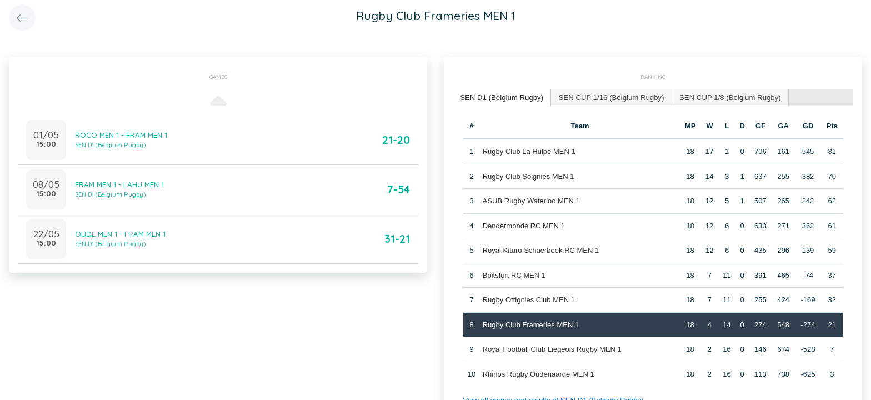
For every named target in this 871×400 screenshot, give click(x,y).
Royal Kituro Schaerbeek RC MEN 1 (540, 250)
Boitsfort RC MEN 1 (513, 275)
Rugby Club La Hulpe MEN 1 (528, 151)
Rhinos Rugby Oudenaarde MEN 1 (538, 373)
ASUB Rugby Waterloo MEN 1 (530, 200)
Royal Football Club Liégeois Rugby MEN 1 (551, 348)
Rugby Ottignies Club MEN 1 (528, 299)
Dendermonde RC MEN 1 (523, 225)
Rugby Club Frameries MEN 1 (530, 324)
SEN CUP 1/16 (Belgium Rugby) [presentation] (608, 97)
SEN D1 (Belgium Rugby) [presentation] (501, 97)
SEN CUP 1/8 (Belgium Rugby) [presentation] (725, 97)
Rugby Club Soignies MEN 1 (528, 176)
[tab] (501, 97)
